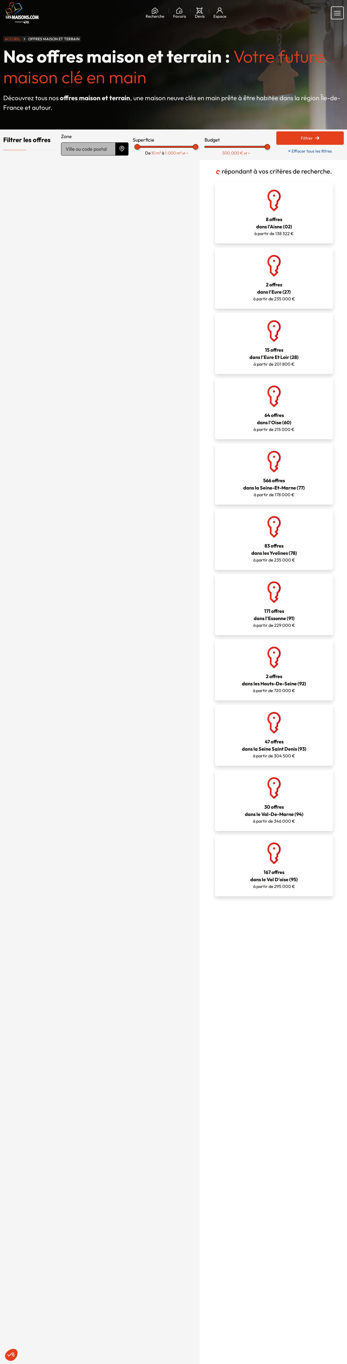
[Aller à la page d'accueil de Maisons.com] (22, 13)
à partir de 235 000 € (274, 277)
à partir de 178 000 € (274, 473)
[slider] (137, 147)
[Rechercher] (155, 12)
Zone (66, 136)
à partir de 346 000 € (274, 800)
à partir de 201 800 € (274, 343)
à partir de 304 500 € (274, 734)
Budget (212, 140)
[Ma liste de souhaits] (179, 12)
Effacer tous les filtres (310, 151)
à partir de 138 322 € (274, 212)
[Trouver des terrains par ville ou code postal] (88, 149)
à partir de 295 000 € (274, 865)
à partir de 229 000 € (274, 604)
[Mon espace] (219, 12)
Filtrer (310, 138)
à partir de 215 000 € (274, 408)
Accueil (12, 39)
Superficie (143, 140)
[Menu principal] (337, 12)
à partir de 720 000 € (274, 669)
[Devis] (200, 12)
